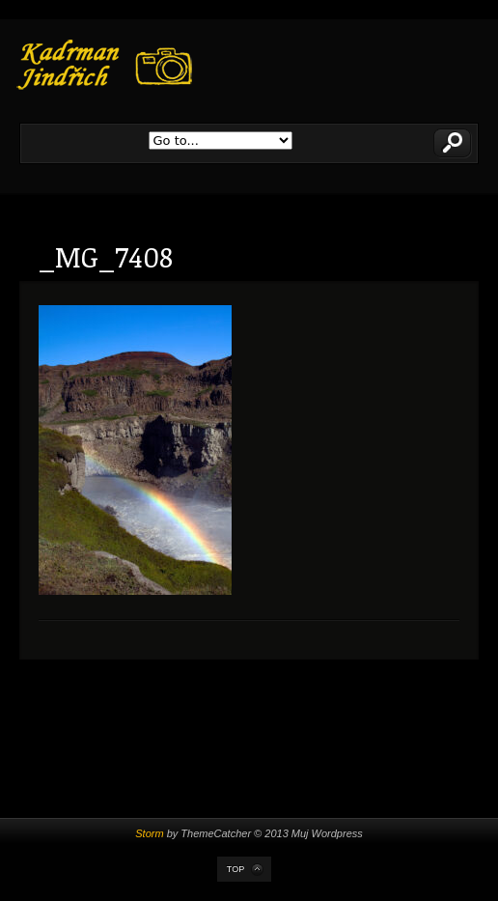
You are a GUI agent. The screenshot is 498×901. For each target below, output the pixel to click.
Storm (149, 833)
